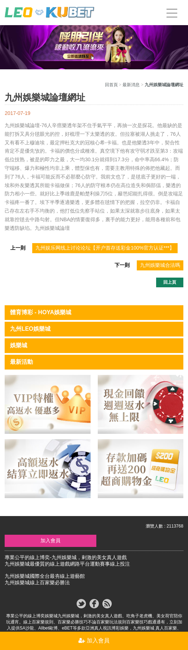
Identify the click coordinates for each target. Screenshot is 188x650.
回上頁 (169, 282)
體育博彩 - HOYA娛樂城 (40, 312)
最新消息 (131, 84)
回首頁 (111, 84)
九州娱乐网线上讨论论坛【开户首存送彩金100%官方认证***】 (104, 248)
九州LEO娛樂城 (30, 329)
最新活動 (21, 362)
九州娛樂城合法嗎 (160, 265)
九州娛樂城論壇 (22, 125)
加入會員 (50, 540)
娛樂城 (18, 345)
